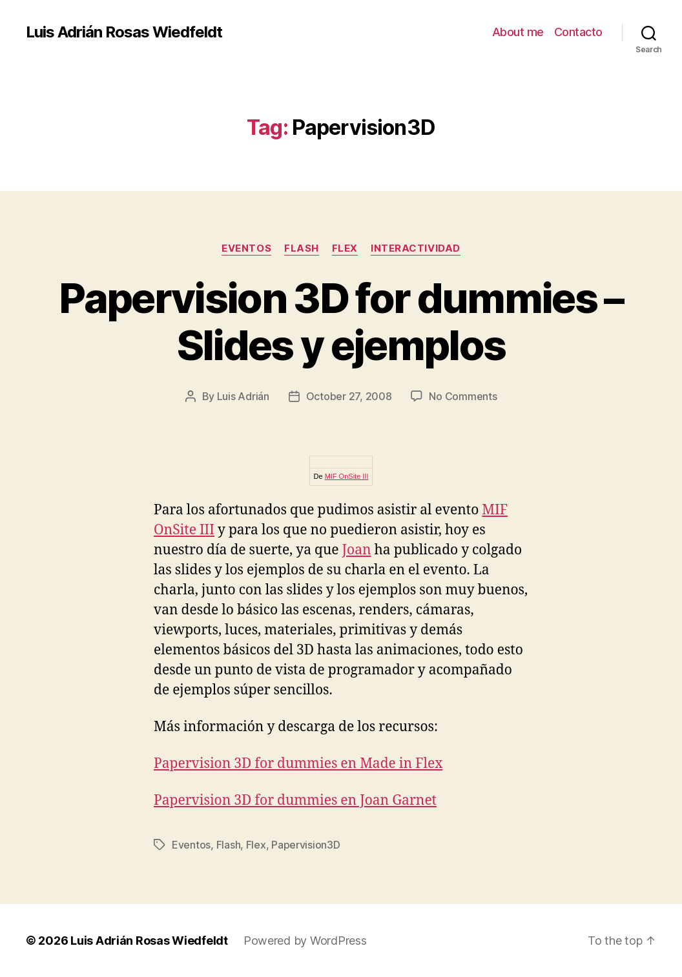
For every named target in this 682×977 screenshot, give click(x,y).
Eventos (246, 248)
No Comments (463, 396)
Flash (301, 248)
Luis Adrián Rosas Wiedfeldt (124, 32)
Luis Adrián (243, 396)
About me (518, 32)
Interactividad (415, 248)
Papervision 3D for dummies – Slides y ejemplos (341, 321)
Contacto (578, 32)
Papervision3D (305, 844)
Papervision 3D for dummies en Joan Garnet (295, 800)
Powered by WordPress (305, 940)
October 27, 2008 (349, 396)
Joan (356, 550)
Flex (345, 248)
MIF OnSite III (347, 476)
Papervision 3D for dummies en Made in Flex (298, 763)
